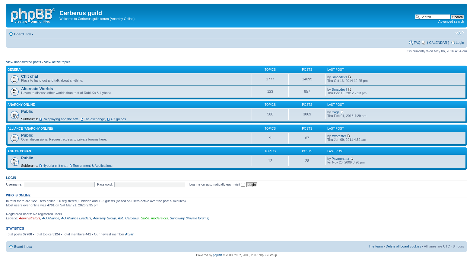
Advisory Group (104, 218)
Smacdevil (339, 77)
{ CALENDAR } (438, 42)
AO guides (118, 119)
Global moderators (154, 218)
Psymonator (341, 158)
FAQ (417, 42)
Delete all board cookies (403, 246)
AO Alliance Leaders (76, 218)
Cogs (336, 112)
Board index (23, 34)
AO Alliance (50, 218)
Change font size (459, 33)
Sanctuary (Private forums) (189, 218)
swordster (339, 136)
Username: (14, 184)
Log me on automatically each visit (217, 184)
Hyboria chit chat (55, 165)
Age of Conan (19, 151)
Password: (105, 184)
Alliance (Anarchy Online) (30, 128)
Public (27, 111)
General (15, 69)
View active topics (57, 62)
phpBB (217, 255)
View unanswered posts (23, 62)
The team (376, 246)
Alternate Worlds (37, 88)
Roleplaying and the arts (60, 119)
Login (460, 42)
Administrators (29, 218)
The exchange (94, 119)
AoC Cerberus (128, 218)
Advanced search (451, 21)
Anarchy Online (21, 104)
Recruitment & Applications (92, 165)
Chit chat (29, 76)
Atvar (129, 234)
